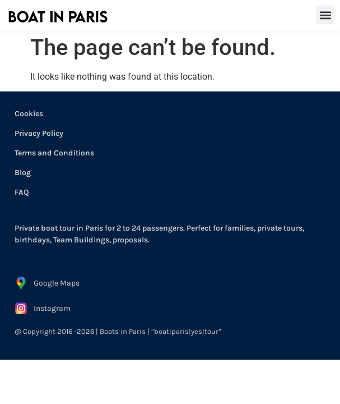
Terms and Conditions (54, 153)
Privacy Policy (39, 133)
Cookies (29, 113)
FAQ (22, 192)
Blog (23, 172)
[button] (325, 15)
